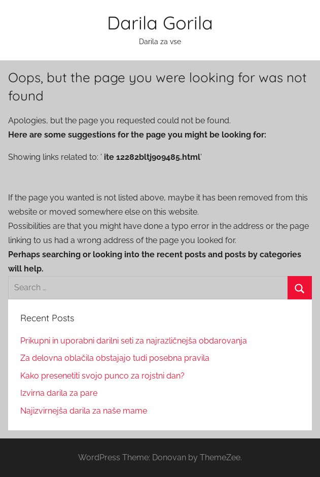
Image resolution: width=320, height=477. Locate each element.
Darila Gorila (160, 22)
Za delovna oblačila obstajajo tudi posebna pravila (114, 358)
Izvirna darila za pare (58, 393)
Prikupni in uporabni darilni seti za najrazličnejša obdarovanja (133, 341)
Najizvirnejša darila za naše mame (83, 411)
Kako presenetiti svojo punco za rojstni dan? (102, 376)
